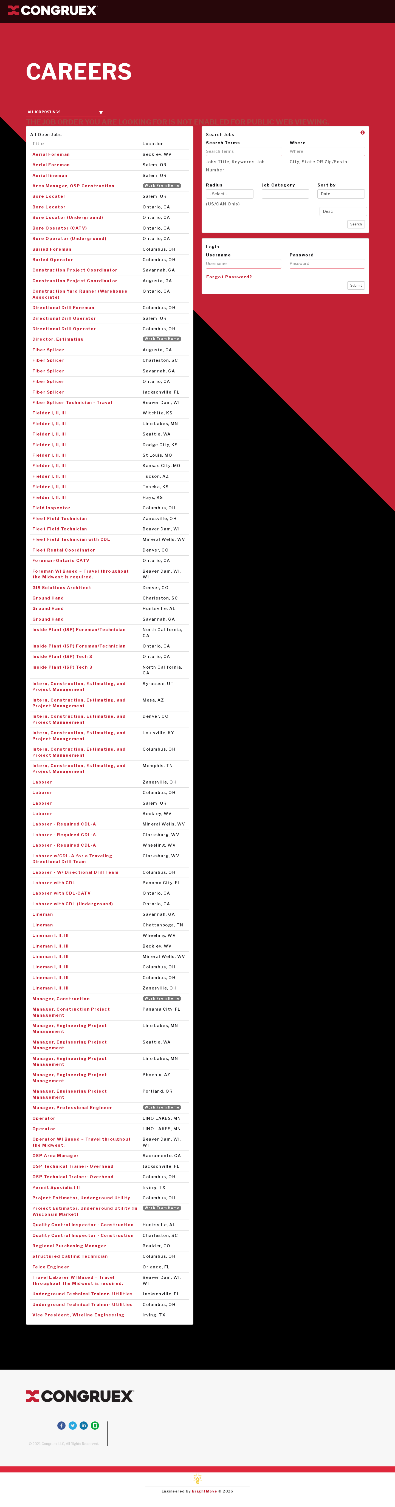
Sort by (326, 185)
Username (218, 255)
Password (302, 255)
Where (298, 142)
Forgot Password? (229, 277)
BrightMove (204, 1491)
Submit (356, 285)
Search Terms (223, 142)
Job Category (278, 185)
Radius (214, 185)
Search (356, 224)
